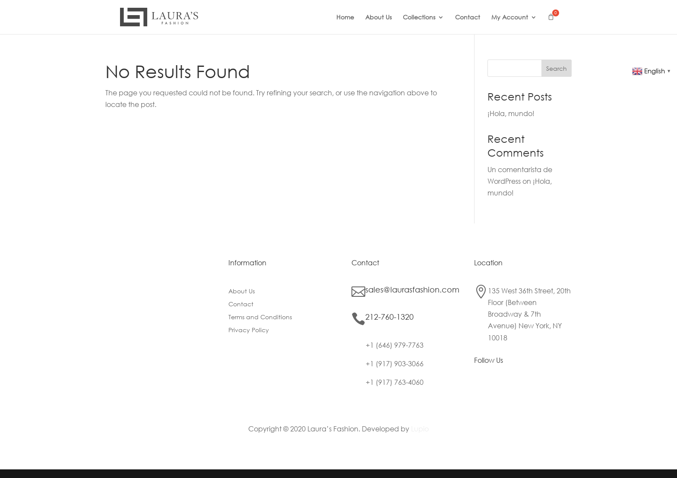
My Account (509, 17)
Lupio (420, 428)
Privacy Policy (248, 330)
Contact (467, 17)
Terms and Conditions (260, 317)
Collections (419, 17)
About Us (378, 17)
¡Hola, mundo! (511, 113)
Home (345, 17)
